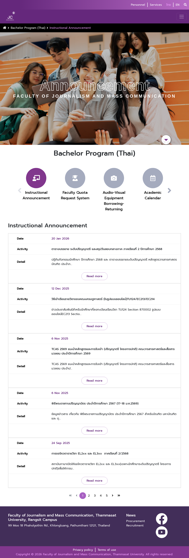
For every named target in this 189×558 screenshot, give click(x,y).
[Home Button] (4, 28)
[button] (173, 191)
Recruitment (135, 525)
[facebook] (162, 519)
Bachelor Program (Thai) (28, 28)
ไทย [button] (168, 5)
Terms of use (107, 550)
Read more (94, 276)
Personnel (138, 5)
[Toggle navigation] (181, 16)
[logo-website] (11, 16)
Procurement (135, 521)
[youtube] (162, 532)
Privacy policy (83, 550)
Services (156, 5)
